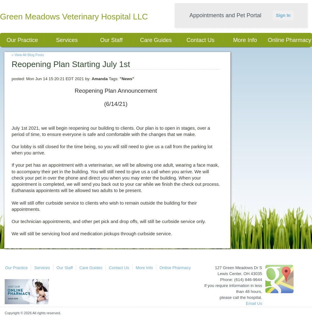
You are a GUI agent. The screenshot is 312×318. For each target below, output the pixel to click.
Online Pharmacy (289, 40)
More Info (245, 40)
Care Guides (156, 40)
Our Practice (22, 40)
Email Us (254, 303)
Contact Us (200, 40)
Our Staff (111, 40)
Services (67, 40)
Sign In (283, 15)
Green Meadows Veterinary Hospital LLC (74, 16)
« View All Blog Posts (28, 55)
